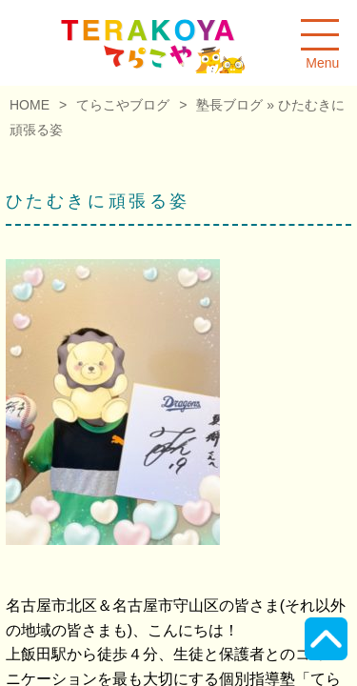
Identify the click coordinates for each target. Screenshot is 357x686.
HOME (30, 104)
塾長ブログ (229, 104)
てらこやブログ (122, 104)
